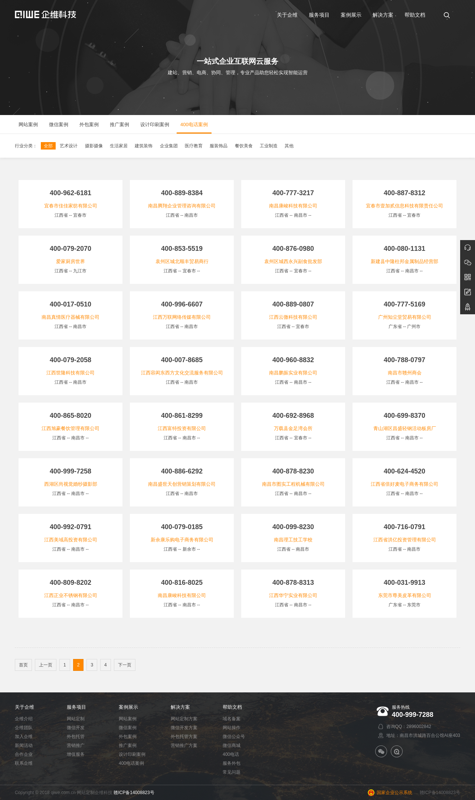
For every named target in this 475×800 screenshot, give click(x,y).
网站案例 (128, 718)
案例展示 (128, 707)
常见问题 (231, 772)
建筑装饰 (144, 145)
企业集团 (169, 145)
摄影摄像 (94, 145)
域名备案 (231, 718)
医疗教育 (194, 145)
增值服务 (76, 754)
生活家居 (119, 145)
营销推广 (76, 745)
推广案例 (128, 745)
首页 (23, 665)
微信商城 (231, 745)
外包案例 (128, 736)
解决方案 (180, 707)
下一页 (124, 665)
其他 (289, 145)
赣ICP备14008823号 (134, 792)
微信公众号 (234, 736)
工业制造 (269, 145)
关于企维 (24, 707)
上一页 (45, 665)
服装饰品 (218, 145)
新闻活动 (24, 745)
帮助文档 (232, 707)
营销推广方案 (184, 745)
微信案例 (128, 727)
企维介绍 (24, 718)
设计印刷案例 (132, 754)
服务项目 (76, 707)
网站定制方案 (184, 718)
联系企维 (24, 763)
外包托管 (76, 736)
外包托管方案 (184, 736)
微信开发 (76, 727)
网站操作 (231, 727)
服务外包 (231, 763)
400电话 (231, 754)
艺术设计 (69, 145)
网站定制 (76, 718)
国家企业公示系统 (394, 792)
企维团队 (24, 727)
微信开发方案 (184, 727)
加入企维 (24, 736)
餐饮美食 (244, 145)
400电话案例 (131, 763)
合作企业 (24, 754)
